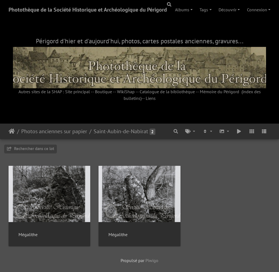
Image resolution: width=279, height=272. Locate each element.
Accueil (12, 131)
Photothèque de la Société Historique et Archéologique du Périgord (88, 9)
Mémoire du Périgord (219, 91)
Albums (182, 9)
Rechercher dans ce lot (30, 148)
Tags (204, 9)
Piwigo (151, 260)
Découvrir (228, 9)
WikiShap (126, 91)
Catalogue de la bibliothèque (167, 91)
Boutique (103, 91)
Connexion (257, 9)
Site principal (77, 91)
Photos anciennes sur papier (54, 131)
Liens (151, 98)
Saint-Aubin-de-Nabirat (121, 131)
